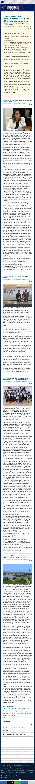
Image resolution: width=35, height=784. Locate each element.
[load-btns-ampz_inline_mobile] (31, 782)
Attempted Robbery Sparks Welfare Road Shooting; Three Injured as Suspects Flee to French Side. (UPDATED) (16, 709)
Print (29, 28)
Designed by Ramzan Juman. (17, 775)
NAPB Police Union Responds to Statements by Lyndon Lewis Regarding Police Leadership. (17, 714)
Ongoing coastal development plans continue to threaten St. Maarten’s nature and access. (16, 556)
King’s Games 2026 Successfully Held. (11, 717)
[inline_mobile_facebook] (3, 782)
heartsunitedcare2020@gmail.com (13, 550)
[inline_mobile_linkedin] (24, 782)
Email (30, 28)
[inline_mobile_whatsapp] (17, 782)
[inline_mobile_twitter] (10, 782)
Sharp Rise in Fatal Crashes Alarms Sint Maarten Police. (15, 711)
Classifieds (9, 724)
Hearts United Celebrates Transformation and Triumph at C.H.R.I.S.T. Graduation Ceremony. (16, 378)
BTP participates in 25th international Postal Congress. (15, 276)
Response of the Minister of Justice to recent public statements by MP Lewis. (17, 100)
